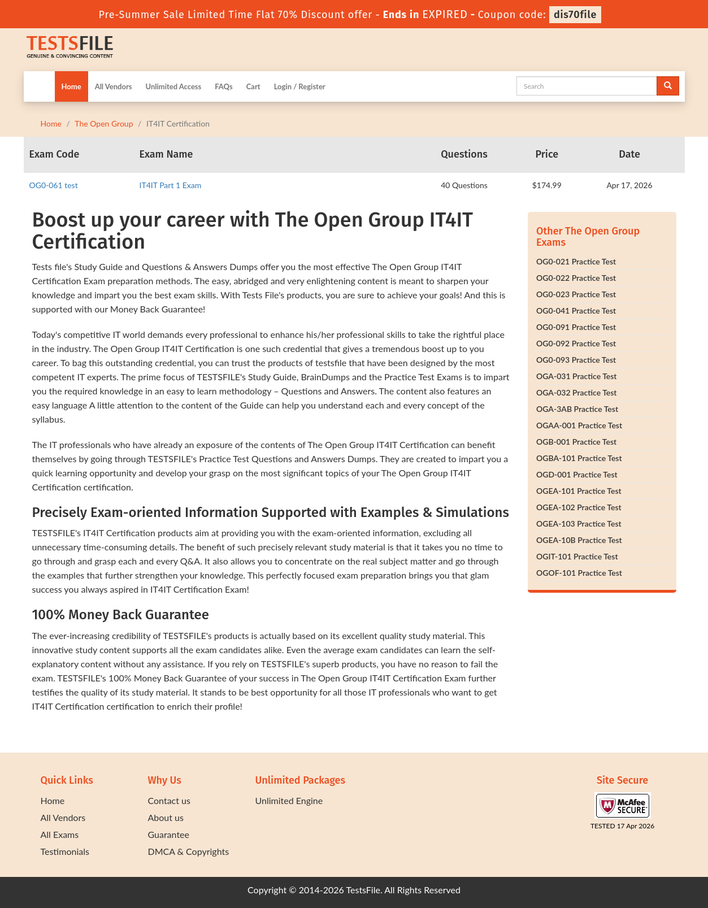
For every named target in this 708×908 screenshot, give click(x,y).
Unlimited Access (173, 86)
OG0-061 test (53, 185)
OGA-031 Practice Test (576, 376)
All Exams (60, 834)
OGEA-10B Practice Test (579, 540)
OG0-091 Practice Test (576, 327)
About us (166, 817)
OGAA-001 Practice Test (579, 425)
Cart (253, 86)
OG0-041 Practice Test (576, 310)
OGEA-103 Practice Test (579, 523)
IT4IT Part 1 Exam (171, 185)
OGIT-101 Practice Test (577, 556)
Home (71, 86)
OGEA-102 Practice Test (579, 507)
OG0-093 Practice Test (576, 359)
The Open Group (104, 123)
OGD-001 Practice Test (577, 474)
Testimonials (65, 851)
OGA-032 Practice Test (576, 392)
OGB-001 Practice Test (576, 441)
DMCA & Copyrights (188, 851)
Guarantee (168, 834)
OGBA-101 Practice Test (579, 458)
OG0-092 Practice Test (576, 343)
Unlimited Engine (289, 800)
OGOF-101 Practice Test (579, 572)
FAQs (223, 86)
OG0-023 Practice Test (576, 294)
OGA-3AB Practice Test (577, 409)
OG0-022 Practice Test (576, 278)
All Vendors (113, 86)
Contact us (169, 800)
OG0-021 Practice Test (576, 261)
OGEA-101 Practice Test (579, 491)
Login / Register (299, 86)
